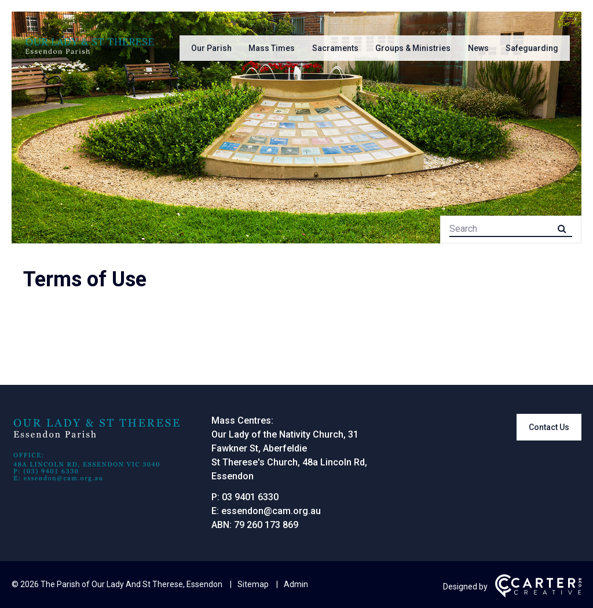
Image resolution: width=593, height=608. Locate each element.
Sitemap (253, 584)
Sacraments (335, 48)
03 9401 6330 (250, 497)
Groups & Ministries (413, 48)
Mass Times (271, 48)
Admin (296, 584)
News (478, 48)
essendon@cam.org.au (271, 510)
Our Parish (211, 48)
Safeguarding (532, 48)
